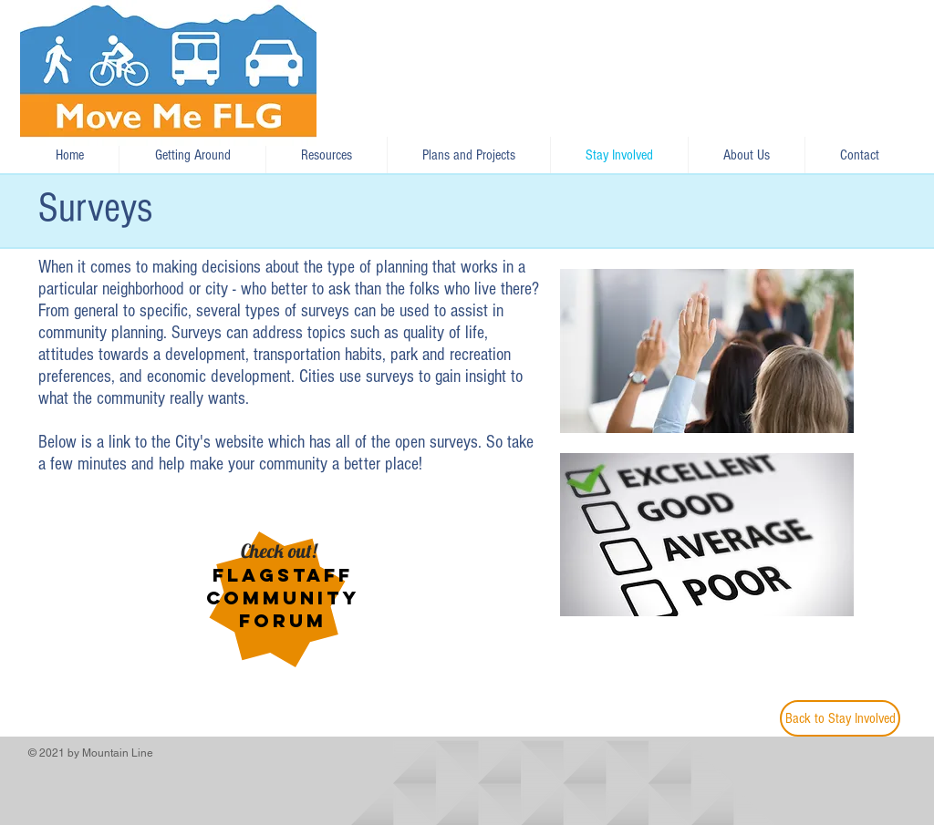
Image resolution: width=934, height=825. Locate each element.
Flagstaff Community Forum (282, 597)
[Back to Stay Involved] (840, 718)
